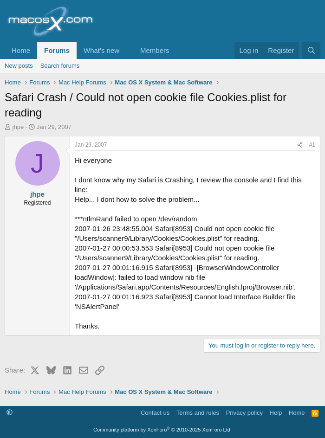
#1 (312, 145)
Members (154, 50)
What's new (101, 50)
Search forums (60, 65)
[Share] (300, 145)
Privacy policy (244, 412)
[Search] (311, 50)
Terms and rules (197, 412)
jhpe (18, 126)
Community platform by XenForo (162, 429)
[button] (126, 50)
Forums (57, 50)
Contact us (155, 412)
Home (21, 50)
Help (276, 412)
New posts (19, 65)
